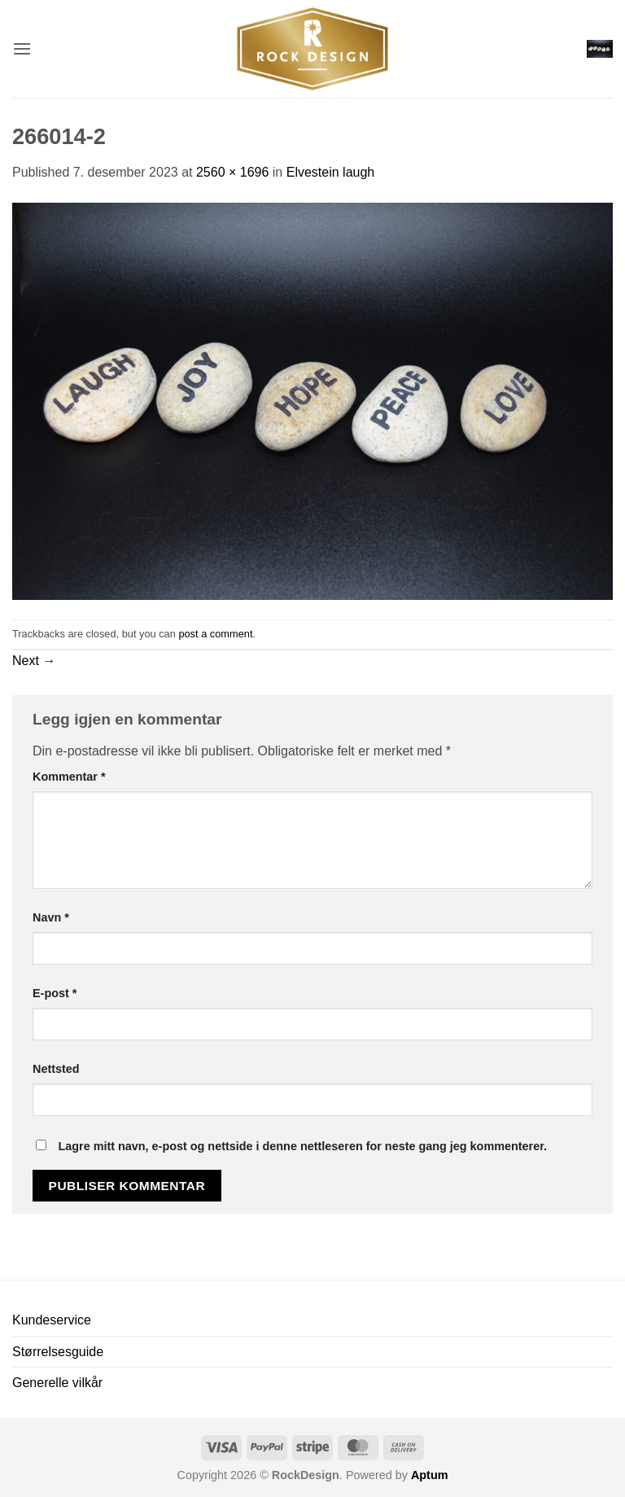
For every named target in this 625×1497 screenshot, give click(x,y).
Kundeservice (51, 1320)
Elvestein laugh (330, 172)
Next (33, 661)
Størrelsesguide (57, 1352)
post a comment (215, 634)
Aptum (429, 1475)
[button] (22, 48)
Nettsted (56, 1068)
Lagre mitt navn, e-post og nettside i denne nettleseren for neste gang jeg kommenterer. (302, 1146)
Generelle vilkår (57, 1383)
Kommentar (69, 776)
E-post (54, 993)
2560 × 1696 (232, 172)
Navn (51, 917)
